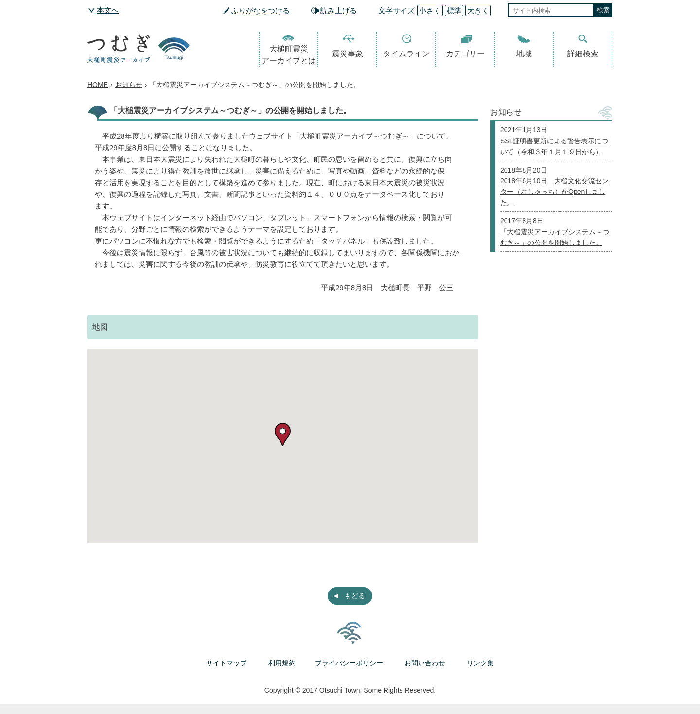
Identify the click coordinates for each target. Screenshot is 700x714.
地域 (524, 54)
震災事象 (347, 54)
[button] (283, 434)
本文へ (108, 10)
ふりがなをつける (260, 10)
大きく (478, 10)
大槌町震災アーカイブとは (289, 55)
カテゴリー (465, 54)
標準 (454, 10)
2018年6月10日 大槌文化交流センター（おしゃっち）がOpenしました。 (554, 192)
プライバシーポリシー (349, 663)
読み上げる (338, 10)
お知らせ (128, 84)
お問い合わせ (424, 663)
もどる (355, 596)
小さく (430, 10)
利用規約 (282, 663)
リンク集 (480, 663)
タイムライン (406, 54)
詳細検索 (582, 54)
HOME (98, 84)
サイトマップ (226, 663)
